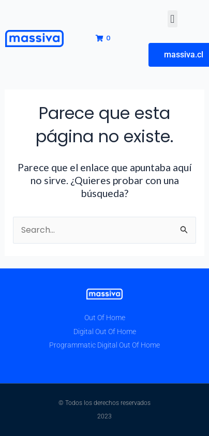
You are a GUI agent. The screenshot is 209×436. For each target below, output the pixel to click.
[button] (172, 18)
